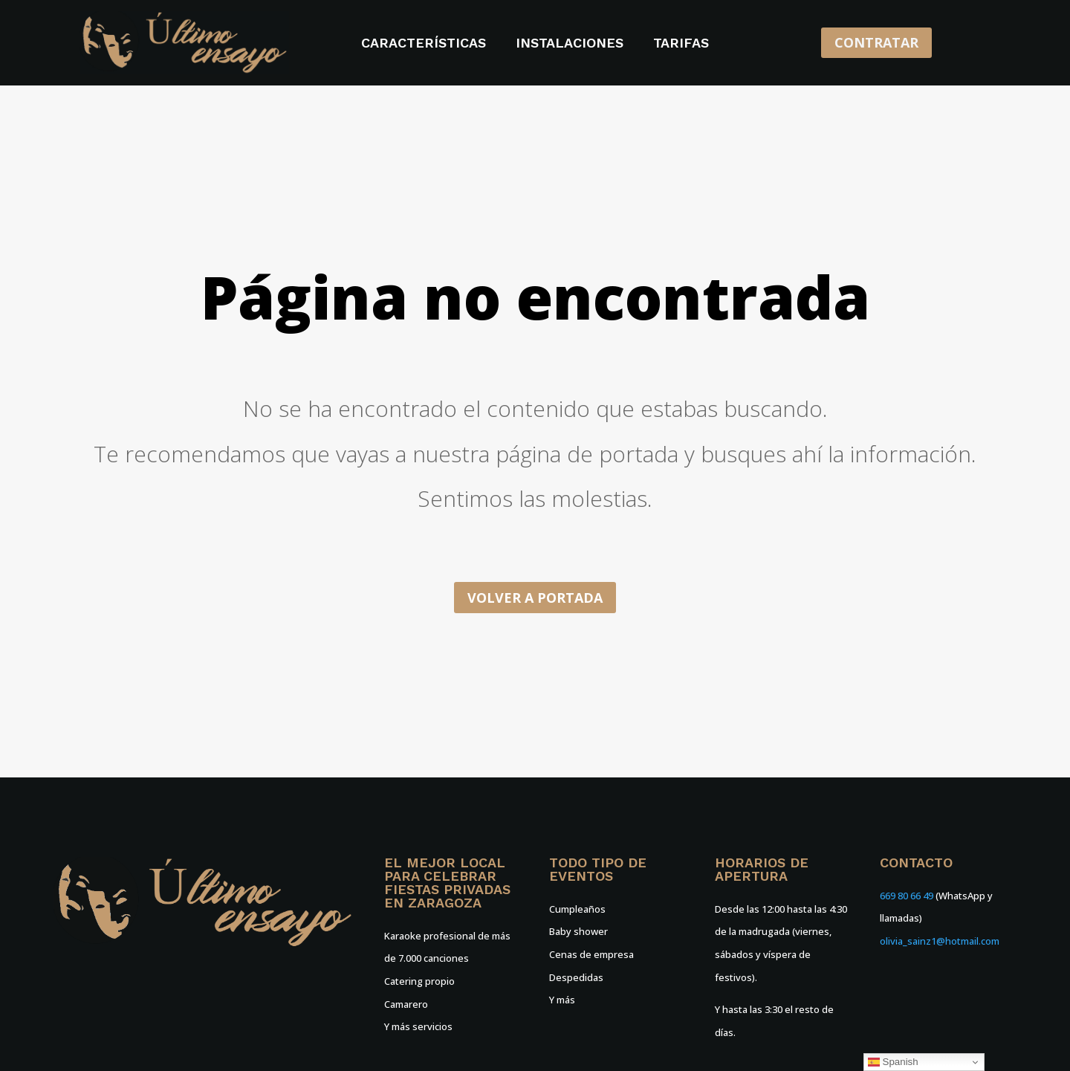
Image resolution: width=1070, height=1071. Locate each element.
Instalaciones (569, 44)
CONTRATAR (876, 42)
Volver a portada (535, 597)
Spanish (893, 1062)
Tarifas (681, 44)
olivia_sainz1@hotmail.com (939, 941)
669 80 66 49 (906, 895)
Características (423, 44)
